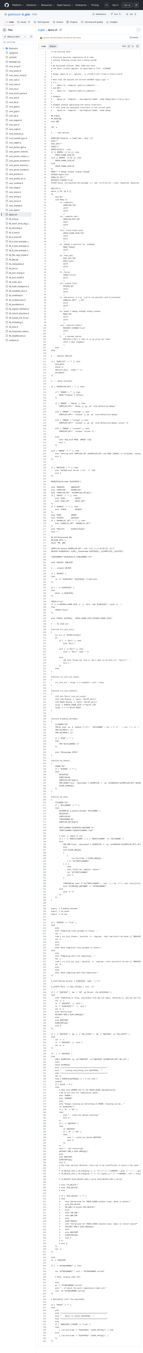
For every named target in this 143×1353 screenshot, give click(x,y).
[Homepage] (6, 5)
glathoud (14, 14)
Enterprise (82, 5)
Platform (18, 5)
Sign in (115, 5)
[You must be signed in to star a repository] (131, 14)
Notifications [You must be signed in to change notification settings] (99, 14)
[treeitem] (21, 214)
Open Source (65, 5)
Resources (48, 5)
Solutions (32, 5)
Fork (116, 14)
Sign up (127, 5)
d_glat (26, 14)
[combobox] (23, 42)
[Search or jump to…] (107, 5)
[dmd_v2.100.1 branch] (19, 36)
